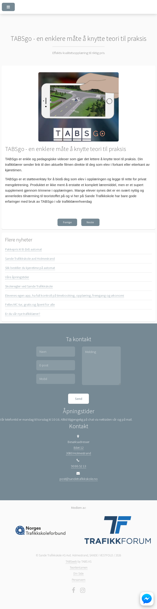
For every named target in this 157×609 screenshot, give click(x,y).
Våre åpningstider (17, 277)
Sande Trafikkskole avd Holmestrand (30, 258)
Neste (90, 222)
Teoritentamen (79, 568)
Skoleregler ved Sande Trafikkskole (29, 286)
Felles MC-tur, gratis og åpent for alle (30, 304)
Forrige (67, 222)
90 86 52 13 (78, 466)
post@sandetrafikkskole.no (79, 479)
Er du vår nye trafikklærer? (22, 314)
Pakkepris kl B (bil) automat (23, 249)
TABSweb (71, 562)
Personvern (78, 580)
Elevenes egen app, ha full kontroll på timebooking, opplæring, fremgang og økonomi (64, 295)
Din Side (78, 574)
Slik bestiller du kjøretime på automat (30, 268)
